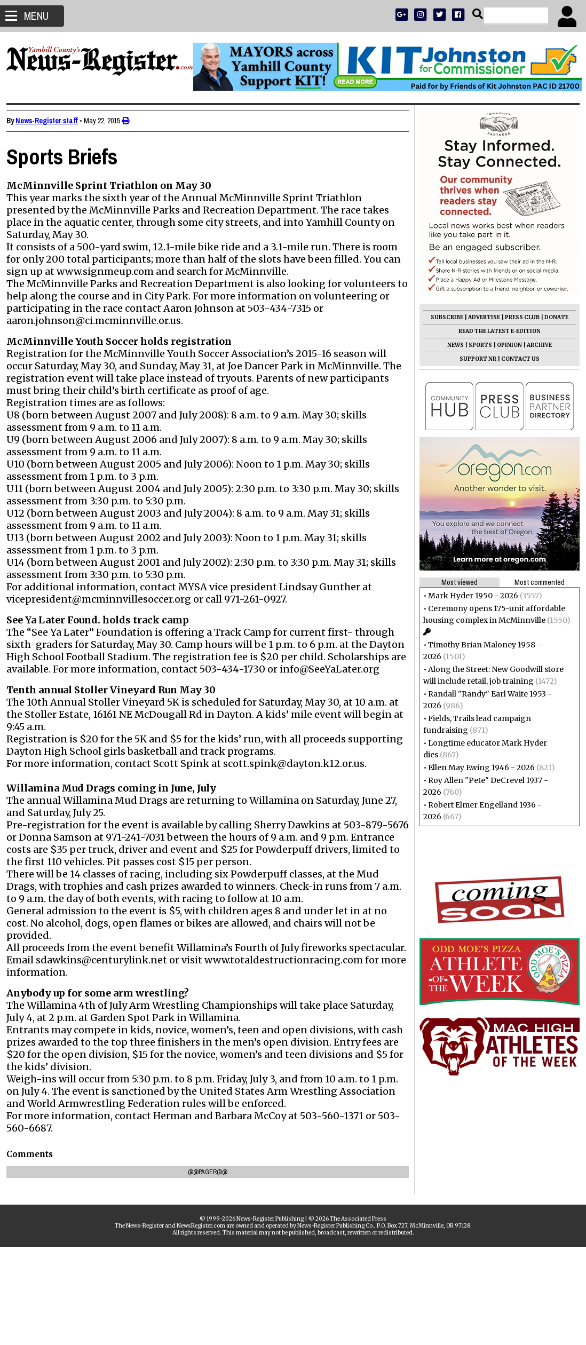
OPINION (505, 345)
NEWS (451, 345)
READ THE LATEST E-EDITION (495, 331)
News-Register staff (51, 120)
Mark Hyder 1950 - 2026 (469, 595)
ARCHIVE (535, 345)
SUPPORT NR (473, 358)
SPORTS (476, 345)
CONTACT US (516, 358)
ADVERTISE (480, 317)
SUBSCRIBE (442, 317)
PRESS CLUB (518, 317)
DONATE (552, 317)
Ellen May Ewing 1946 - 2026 (477, 767)
